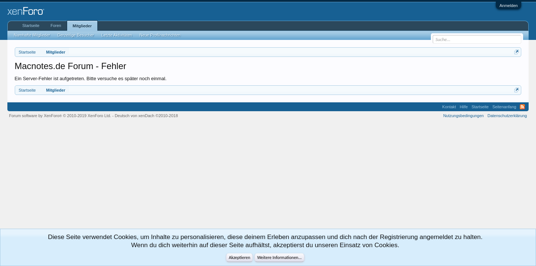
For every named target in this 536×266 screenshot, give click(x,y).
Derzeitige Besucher (76, 35)
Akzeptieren (239, 257)
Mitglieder (82, 26)
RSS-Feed (522, 106)
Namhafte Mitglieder (32, 35)
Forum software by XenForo (60, 115)
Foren (56, 25)
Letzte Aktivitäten (116, 35)
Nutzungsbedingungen (463, 115)
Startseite (31, 25)
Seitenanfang (504, 107)
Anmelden (508, 5)
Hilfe (464, 107)
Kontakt (449, 107)
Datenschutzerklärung (507, 115)
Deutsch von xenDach (146, 115)
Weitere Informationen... (279, 257)
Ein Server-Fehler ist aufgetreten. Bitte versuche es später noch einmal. (91, 78)
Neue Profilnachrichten (159, 35)
